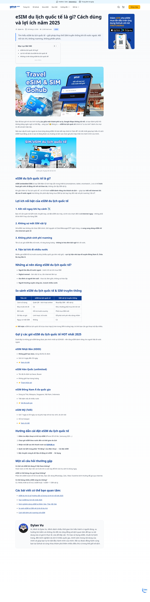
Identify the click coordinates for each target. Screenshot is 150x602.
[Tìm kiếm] (119, 7)
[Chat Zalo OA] (145, 590)
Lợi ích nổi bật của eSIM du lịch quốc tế (33, 53)
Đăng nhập (134, 7)
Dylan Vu (37, 525)
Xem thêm (38, 60)
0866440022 (73, 2)
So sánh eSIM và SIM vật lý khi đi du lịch (33, 508)
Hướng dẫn (65, 7)
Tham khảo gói (26, 383)
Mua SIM (54, 7)
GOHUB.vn (50, 445)
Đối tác (76, 7)
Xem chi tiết (25, 362)
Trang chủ (26, 7)
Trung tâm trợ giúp (88, 2)
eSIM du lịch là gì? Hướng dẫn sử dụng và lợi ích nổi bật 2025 (41, 496)
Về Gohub (36, 7)
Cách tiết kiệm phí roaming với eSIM (32, 513)
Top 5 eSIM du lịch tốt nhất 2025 (30, 500)
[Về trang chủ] (15, 7)
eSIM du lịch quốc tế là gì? (29, 50)
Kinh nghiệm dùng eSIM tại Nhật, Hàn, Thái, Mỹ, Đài (38, 504)
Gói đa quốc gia (26, 403)
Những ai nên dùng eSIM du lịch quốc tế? (34, 56)
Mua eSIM (45, 7)
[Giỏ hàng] (123, 7)
